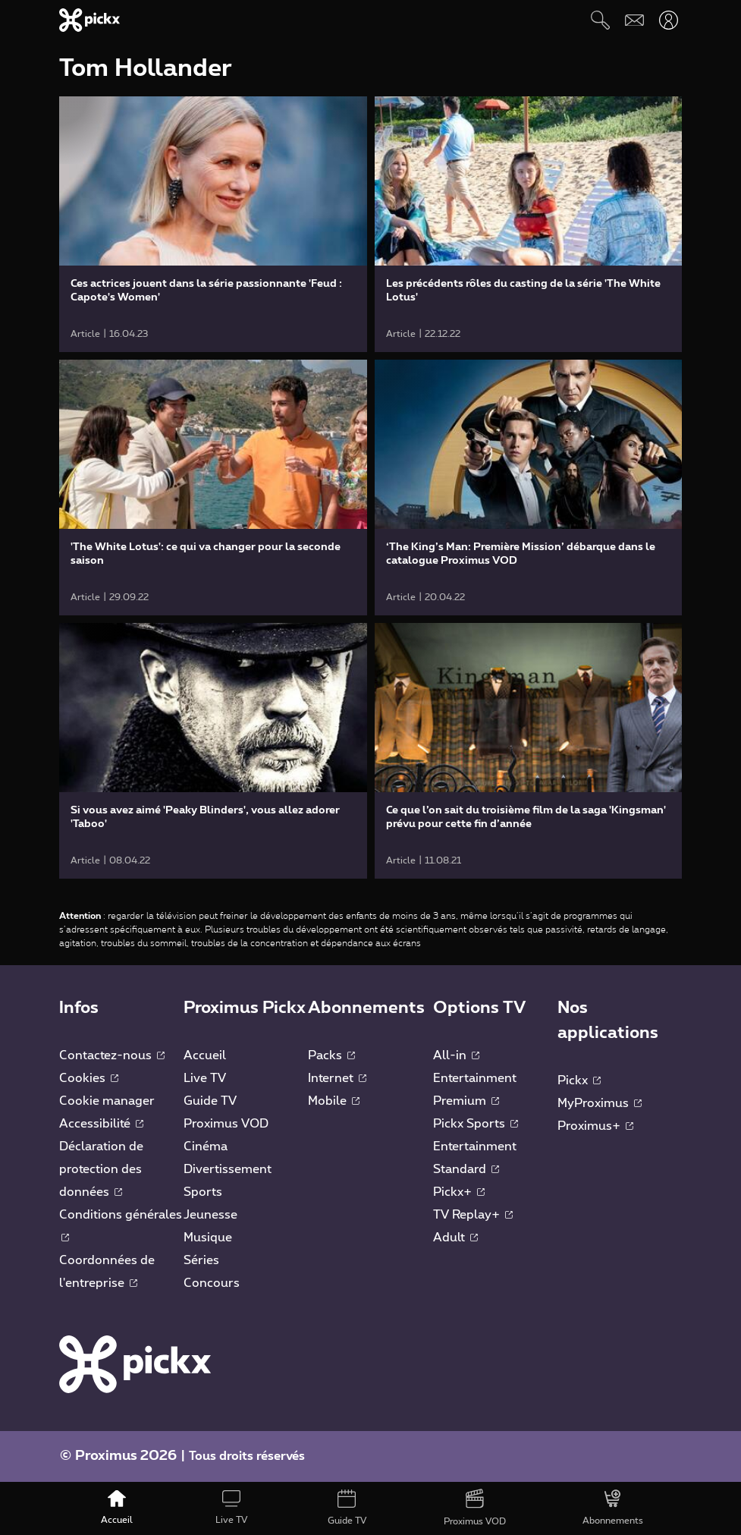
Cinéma (206, 1146)
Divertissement (228, 1169)
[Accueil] (116, 1508)
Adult (455, 1237)
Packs (331, 1055)
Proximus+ (595, 1126)
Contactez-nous (112, 1055)
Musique (208, 1237)
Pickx (579, 1080)
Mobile (334, 1101)
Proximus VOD (226, 1124)
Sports (203, 1192)
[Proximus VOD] (475, 1508)
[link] (213, 224)
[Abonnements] (614, 1508)
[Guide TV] (347, 1508)
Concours (212, 1283)
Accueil (205, 1055)
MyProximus (599, 1103)
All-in (456, 1055)
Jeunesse (210, 1215)
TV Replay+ (473, 1215)
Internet (337, 1078)
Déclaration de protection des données (101, 1169)
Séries (201, 1260)
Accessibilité (101, 1124)
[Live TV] (231, 1508)
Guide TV (210, 1101)
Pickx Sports (475, 1124)
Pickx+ (459, 1192)
